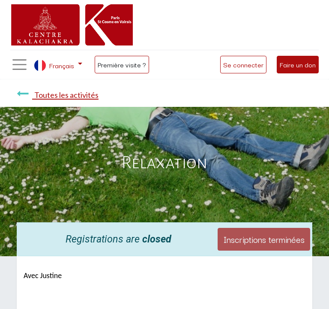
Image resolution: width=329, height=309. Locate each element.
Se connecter (243, 64)
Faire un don (298, 64)
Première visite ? (122, 64)
